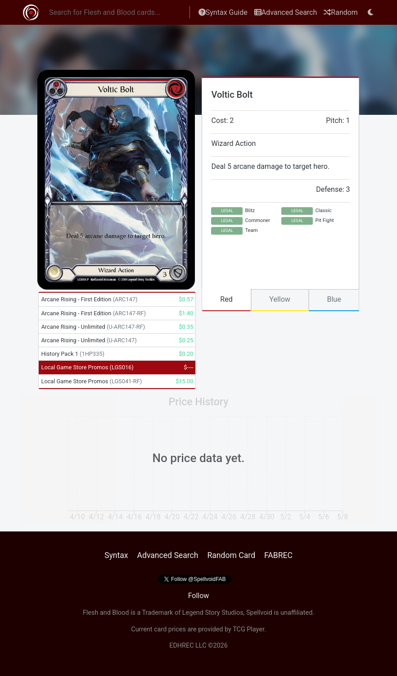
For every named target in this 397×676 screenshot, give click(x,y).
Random (341, 12)
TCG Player (248, 629)
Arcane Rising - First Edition (89, 299)
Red (226, 299)
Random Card (231, 555)
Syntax (116, 555)
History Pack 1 (72, 353)
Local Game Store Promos (87, 367)
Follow (198, 595)
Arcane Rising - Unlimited (93, 326)
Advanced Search (285, 12)
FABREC (278, 555)
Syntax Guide (223, 12)
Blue (334, 299)
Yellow (279, 299)
